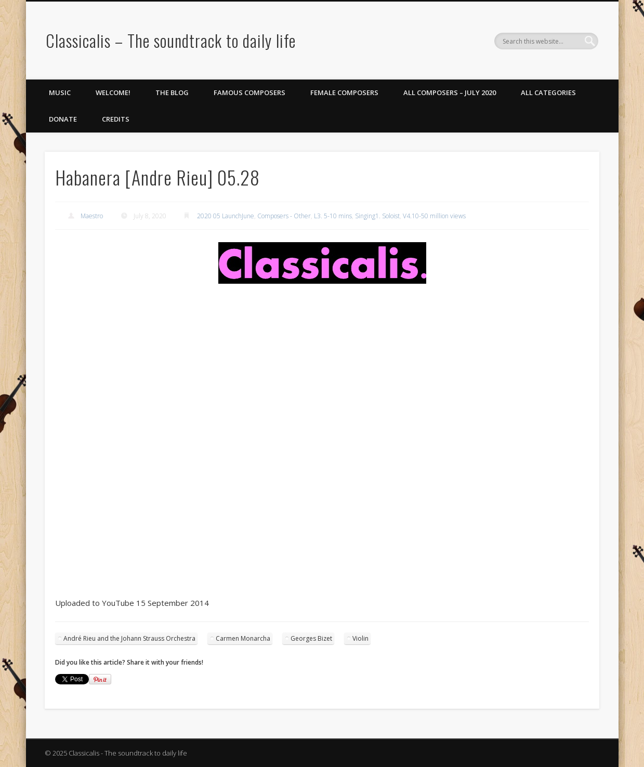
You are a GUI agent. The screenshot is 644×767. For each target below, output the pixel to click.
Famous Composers (249, 92)
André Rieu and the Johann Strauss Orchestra (129, 638)
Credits (115, 119)
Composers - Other (284, 215)
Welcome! (113, 92)
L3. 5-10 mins (333, 215)
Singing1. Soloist (377, 215)
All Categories (548, 92)
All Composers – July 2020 (449, 92)
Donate (63, 119)
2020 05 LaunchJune (225, 215)
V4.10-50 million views (434, 215)
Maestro (92, 215)
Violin (360, 638)
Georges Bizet (311, 638)
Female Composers (344, 92)
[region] (321, 263)
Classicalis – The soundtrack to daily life (171, 40)
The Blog (172, 92)
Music (60, 92)
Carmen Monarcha (243, 638)
